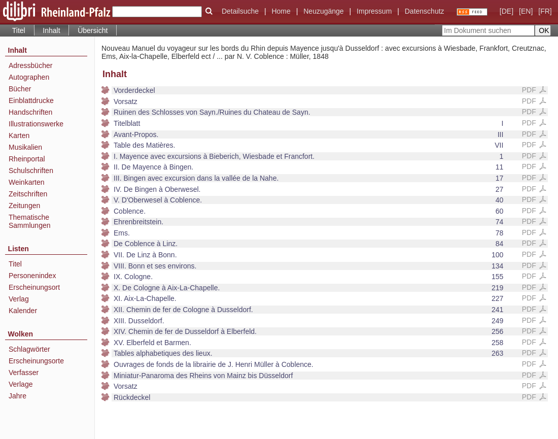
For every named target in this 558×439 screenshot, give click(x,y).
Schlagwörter (29, 349)
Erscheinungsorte (36, 361)
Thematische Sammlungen (30, 221)
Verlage (20, 384)
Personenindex (32, 276)
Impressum (374, 11)
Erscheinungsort (34, 287)
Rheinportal (27, 159)
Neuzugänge (323, 11)
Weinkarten (27, 182)
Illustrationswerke (36, 124)
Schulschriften (31, 170)
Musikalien (25, 147)
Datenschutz (424, 11)
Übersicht (93, 30)
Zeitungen (24, 205)
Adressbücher (30, 65)
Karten (19, 135)
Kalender (23, 311)
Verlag (19, 299)
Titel (18, 30)
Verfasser (24, 372)
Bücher (20, 89)
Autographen (29, 77)
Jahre (17, 396)
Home (280, 11)
